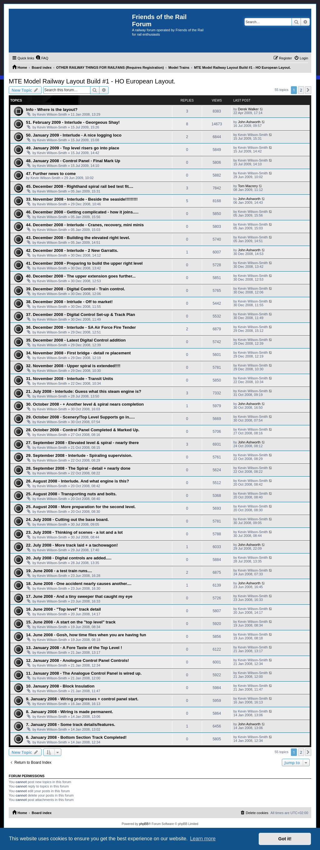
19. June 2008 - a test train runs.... (59, 570)
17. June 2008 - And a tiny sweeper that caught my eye (79, 596)
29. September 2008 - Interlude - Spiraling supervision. (79, 455)
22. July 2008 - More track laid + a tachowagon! (72, 545)
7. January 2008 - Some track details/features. (70, 724)
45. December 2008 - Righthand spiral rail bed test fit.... (79, 186)
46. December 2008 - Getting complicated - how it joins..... (82, 212)
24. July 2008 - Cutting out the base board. (67, 519)
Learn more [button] (203, 838)
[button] (308, 90)
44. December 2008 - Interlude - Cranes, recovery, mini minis (85, 224)
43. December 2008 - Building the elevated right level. (78, 237)
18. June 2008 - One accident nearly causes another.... (78, 583)
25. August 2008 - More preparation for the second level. (81, 506)
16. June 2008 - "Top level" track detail (63, 609)
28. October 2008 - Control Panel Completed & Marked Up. (83, 430)
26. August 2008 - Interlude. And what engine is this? (77, 481)
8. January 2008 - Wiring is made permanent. (69, 711)
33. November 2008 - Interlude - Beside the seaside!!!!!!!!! (82, 199)
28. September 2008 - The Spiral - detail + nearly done (78, 468)
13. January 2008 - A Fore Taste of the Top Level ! (74, 647)
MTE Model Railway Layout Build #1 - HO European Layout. (92, 81)
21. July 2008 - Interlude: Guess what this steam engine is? (83, 391)
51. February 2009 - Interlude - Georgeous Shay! (73, 122)
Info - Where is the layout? (52, 109)
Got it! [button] (285, 838)
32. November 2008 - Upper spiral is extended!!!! (73, 365)
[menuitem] (42, 58)
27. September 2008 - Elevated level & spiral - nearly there (82, 442)
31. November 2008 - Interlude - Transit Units (69, 378)
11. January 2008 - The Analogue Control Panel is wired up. (84, 673)
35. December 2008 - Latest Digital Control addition (76, 340)
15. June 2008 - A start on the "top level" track (70, 622)
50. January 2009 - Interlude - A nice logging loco (73, 135)
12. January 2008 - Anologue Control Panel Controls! (77, 660)
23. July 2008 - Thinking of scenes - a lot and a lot (74, 532)
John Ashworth (249, 122)
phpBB (144, 824)
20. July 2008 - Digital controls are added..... (68, 558)
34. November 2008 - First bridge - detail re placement (78, 353)
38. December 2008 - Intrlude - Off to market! (69, 301)
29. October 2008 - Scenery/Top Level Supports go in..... (80, 417)
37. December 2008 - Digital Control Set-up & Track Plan (80, 314)
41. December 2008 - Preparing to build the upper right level (84, 263)
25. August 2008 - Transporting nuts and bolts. (71, 494)
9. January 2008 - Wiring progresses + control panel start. (82, 699)
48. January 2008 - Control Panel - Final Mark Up (73, 160)
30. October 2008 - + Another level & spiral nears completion (85, 404)
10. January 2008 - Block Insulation (60, 686)
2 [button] (301, 90)
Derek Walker (248, 109)
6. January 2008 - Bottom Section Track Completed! (76, 737)
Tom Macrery (248, 186)
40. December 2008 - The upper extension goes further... (80, 276)
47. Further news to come (51, 173)
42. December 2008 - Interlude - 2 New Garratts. (72, 250)
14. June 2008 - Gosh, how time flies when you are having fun (86, 634)
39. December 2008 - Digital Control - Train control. (75, 289)
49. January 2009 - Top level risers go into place (72, 148)
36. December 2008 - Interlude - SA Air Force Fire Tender (81, 327)
